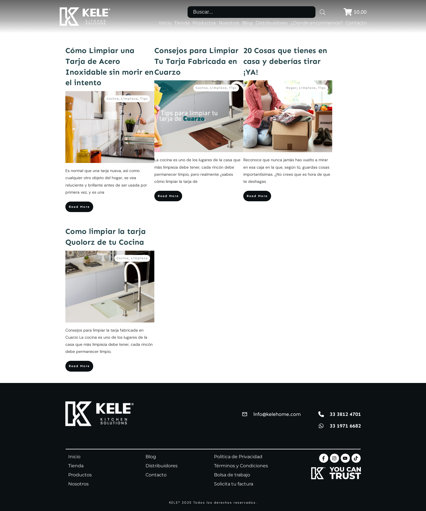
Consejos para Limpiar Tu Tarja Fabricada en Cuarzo (196, 61)
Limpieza (129, 98)
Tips (144, 98)
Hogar (291, 88)
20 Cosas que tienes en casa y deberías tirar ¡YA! (285, 61)
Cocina (113, 98)
